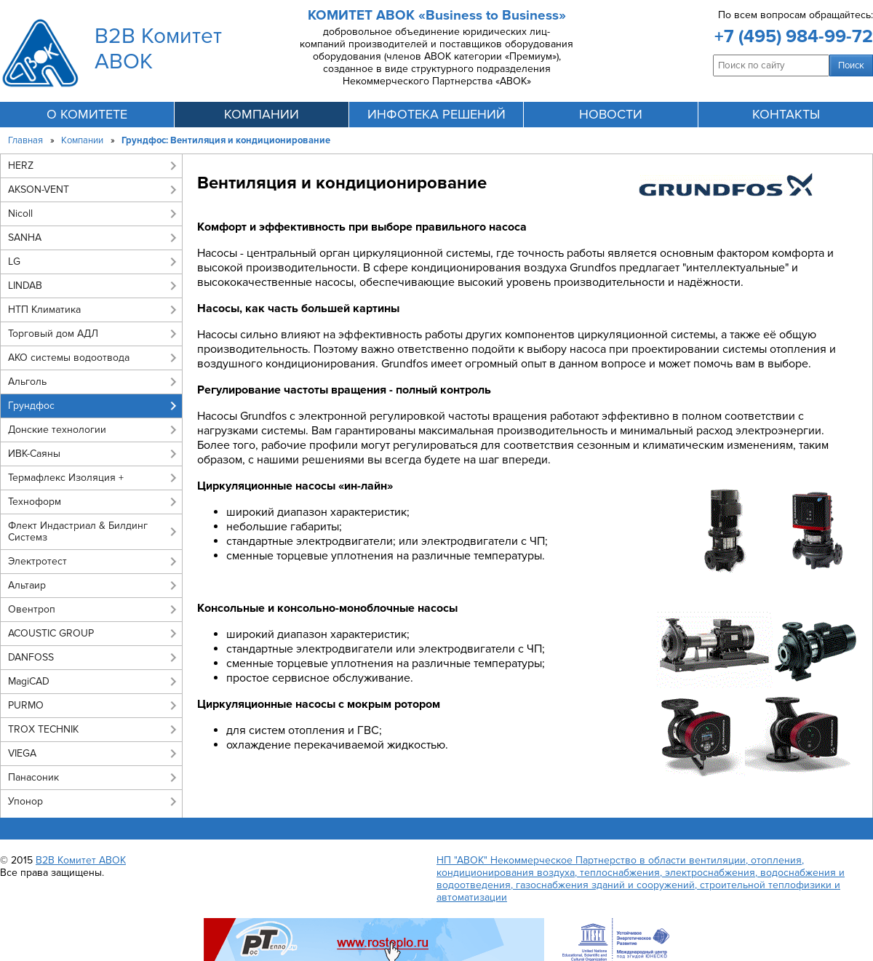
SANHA (24, 237)
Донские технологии (57, 429)
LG (14, 261)
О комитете (87, 114)
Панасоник (33, 777)
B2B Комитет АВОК (81, 860)
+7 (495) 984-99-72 (793, 36)
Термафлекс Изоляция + (66, 477)
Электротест (37, 561)
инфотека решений (436, 114)
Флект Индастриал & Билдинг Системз (78, 531)
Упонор (25, 801)
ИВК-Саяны (34, 453)
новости (610, 114)
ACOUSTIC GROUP (51, 633)
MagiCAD (28, 681)
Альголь (27, 381)
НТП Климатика (44, 309)
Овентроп (31, 609)
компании (261, 114)
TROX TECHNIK (43, 729)
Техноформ (34, 501)
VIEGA (22, 753)
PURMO (26, 705)
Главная (25, 140)
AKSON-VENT (38, 189)
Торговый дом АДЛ (53, 333)
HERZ (20, 165)
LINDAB (25, 285)
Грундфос (31, 405)
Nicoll (20, 213)
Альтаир (27, 585)
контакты (786, 114)
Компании (82, 140)
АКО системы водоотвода (68, 357)
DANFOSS (31, 657)
